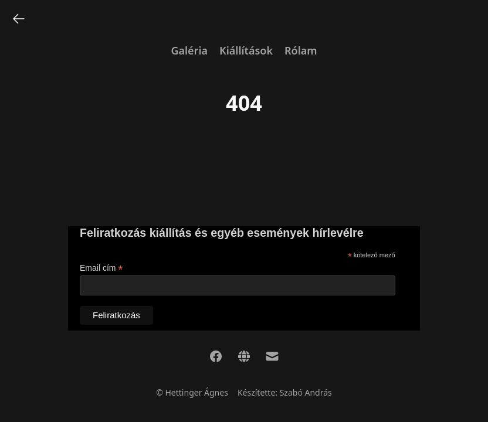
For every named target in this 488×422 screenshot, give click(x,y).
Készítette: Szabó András (285, 392)
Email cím (101, 268)
